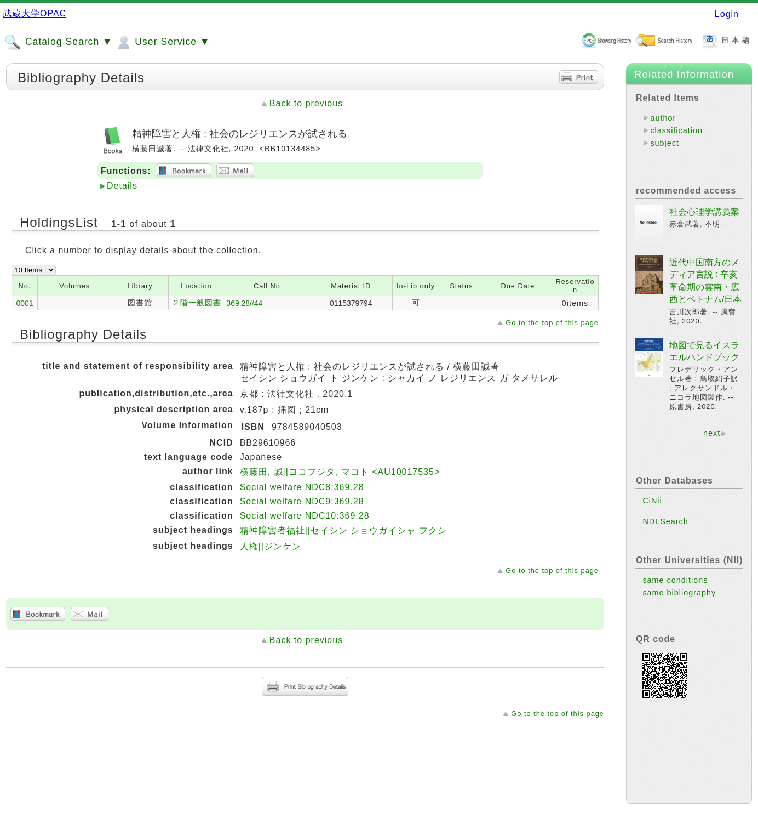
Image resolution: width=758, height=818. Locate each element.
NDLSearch (665, 512)
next (711, 424)
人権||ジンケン (270, 546)
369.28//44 (245, 303)
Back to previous (306, 103)
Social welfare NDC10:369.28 (305, 515)
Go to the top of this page (552, 323)
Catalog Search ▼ (58, 42)
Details (122, 185)
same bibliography (679, 584)
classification (676, 130)
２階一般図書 (196, 302)
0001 (24, 303)
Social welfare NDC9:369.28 (302, 501)
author (663, 117)
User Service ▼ (162, 42)
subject (664, 143)
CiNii (652, 491)
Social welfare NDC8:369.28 (302, 487)
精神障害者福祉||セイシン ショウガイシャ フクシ (343, 530)
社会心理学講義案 (704, 203)
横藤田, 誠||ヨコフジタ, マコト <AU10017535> (340, 471)
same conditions (675, 571)
